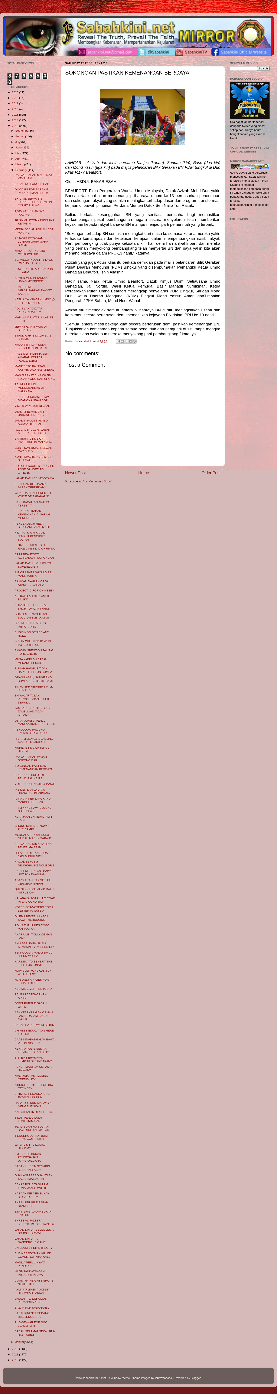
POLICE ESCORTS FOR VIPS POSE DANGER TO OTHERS (34, 469)
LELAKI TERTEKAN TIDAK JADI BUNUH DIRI (32, 854)
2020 (15, 92)
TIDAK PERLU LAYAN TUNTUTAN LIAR (29, 1119)
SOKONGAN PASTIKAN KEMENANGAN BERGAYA (34, 767)
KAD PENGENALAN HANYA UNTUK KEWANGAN (33, 872)
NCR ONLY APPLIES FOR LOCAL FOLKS (32, 981)
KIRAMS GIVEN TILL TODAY (33, 988)
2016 (15, 109)
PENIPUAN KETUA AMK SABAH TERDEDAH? (30, 485)
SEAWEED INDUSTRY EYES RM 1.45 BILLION (34, 261)
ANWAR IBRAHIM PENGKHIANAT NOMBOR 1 (34, 863)
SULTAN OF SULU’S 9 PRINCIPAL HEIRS (29, 776)
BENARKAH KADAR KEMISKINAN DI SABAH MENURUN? (32, 514)
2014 (15, 120)
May (18, 153)
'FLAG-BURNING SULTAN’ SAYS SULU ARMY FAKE (33, 1128)
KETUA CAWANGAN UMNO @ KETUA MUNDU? (35, 301)
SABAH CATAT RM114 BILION (34, 1025)
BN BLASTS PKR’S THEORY (33, 1247)
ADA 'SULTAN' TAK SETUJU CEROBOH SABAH (33, 882)
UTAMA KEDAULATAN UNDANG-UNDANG (29, 413)
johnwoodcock (164, 1378)
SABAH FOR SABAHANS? (32, 1307)
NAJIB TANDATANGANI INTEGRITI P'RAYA (30, 1273)
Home (143, 472)
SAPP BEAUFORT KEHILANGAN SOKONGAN (34, 556)
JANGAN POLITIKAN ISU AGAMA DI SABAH (31, 422)
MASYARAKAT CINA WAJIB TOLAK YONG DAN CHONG (35, 377)
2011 (15, 1354)
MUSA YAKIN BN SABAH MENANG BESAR (31, 661)
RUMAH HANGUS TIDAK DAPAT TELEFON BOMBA (33, 670)
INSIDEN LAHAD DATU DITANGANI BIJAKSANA (32, 791)
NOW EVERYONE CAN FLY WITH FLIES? (33, 972)
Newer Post (75, 472)
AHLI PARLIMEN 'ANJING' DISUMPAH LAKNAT (32, 1291)
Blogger (196, 1378)
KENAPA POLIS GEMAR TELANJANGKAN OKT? (32, 1050)
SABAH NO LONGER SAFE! (33, 184)
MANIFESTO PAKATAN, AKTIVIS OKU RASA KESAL (35, 368)
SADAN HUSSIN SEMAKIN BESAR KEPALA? (32, 1168)
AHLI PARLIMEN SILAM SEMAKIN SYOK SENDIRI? (34, 945)
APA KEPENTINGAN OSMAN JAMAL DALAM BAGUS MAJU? (34, 1016)
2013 (15, 126)
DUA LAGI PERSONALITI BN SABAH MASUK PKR (34, 1177)
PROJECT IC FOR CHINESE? (34, 590)
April (18, 158)
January (20, 1342)
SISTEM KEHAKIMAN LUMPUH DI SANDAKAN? (33, 1059)
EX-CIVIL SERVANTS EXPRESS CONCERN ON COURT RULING (33, 202)
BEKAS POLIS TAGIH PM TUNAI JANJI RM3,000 (31, 1186)
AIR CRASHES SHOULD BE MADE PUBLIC (33, 574)
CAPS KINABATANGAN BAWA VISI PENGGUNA (34, 1041)
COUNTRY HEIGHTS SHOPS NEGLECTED (34, 1282)
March (19, 164)
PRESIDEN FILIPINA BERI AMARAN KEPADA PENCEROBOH (32, 357)
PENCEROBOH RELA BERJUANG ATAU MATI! (32, 525)
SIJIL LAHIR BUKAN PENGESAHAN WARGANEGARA (28, 1157)
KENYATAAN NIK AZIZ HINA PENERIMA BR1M (33, 845)
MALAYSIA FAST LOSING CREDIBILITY (31, 1077)
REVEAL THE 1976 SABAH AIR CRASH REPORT (32, 431)
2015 (15, 114)
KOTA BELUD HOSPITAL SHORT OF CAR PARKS (32, 606)
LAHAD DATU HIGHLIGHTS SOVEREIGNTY (33, 565)
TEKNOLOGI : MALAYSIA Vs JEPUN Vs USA (33, 954)
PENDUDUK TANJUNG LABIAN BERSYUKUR (31, 731)
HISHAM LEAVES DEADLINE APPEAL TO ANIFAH (34, 740)
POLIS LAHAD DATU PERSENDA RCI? (28, 310)
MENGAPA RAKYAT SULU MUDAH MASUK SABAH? (33, 836)
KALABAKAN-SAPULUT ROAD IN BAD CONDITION (35, 900)
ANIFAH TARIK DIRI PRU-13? (34, 1111)
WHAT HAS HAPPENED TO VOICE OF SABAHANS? (33, 494)
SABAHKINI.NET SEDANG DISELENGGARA (32, 1315)
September (22, 130)
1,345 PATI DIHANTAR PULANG (29, 213)
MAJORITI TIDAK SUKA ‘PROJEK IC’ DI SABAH (32, 346)
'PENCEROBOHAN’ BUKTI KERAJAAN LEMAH (32, 1137)
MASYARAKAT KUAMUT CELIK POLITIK (31, 252)
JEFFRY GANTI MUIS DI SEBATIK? (31, 328)
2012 (15, 1349)
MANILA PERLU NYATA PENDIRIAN (30, 1264)
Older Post (211, 472)
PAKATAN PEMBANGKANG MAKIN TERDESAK (33, 800)
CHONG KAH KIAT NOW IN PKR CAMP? (32, 827)
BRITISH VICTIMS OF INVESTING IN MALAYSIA (33, 440)
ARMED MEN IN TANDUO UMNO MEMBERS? (32, 279)
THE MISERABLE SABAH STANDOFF (31, 1204)
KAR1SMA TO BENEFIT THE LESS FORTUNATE (33, 963)
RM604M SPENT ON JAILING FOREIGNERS (34, 652)
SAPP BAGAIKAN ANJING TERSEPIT (32, 504)
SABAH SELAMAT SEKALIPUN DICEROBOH (35, 1333)
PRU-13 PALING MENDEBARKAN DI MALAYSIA (29, 388)
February (21, 170)
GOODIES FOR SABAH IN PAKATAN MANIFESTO (32, 191)
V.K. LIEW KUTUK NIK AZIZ (33, 405)
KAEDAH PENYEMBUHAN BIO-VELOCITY (32, 1195)
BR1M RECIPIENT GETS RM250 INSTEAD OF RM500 (35, 547)
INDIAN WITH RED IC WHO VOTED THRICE (33, 643)
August (20, 136)
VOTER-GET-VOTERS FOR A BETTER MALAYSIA (34, 909)
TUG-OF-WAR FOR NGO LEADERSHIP (31, 1324)
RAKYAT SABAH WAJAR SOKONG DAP (31, 758)
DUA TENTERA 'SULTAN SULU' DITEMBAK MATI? (33, 616)
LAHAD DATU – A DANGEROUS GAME (30, 1240)
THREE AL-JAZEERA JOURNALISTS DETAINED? (35, 1222)
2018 (15, 103)
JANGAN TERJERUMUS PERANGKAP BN (31, 1300)
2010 (15, 1360)
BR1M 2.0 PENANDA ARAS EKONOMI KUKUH (32, 1095)
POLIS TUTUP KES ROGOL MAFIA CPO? (33, 927)
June (18, 147)
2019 (15, 97)
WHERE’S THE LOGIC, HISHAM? (30, 1146)
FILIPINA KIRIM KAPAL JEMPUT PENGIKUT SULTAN (30, 536)
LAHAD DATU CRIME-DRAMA (34, 478)
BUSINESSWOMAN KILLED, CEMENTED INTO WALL (33, 1255)
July (18, 142)
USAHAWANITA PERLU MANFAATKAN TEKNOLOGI (35, 722)
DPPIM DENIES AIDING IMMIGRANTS (30, 624)
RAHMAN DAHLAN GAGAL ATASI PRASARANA (32, 583)
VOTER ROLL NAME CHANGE (35, 783)
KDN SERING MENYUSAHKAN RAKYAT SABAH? (33, 290)
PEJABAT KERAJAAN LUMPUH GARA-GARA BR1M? (31, 242)
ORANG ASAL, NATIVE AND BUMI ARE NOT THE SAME (34, 679)
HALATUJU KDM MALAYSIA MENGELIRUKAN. (33, 1104)
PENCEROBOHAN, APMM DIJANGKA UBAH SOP (32, 398)
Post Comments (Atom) (98, 481)
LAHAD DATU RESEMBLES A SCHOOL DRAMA (34, 1231)
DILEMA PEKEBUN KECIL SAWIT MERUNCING (32, 918)
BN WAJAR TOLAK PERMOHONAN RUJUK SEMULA (32, 699)
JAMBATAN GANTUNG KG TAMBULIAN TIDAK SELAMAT (32, 711)
